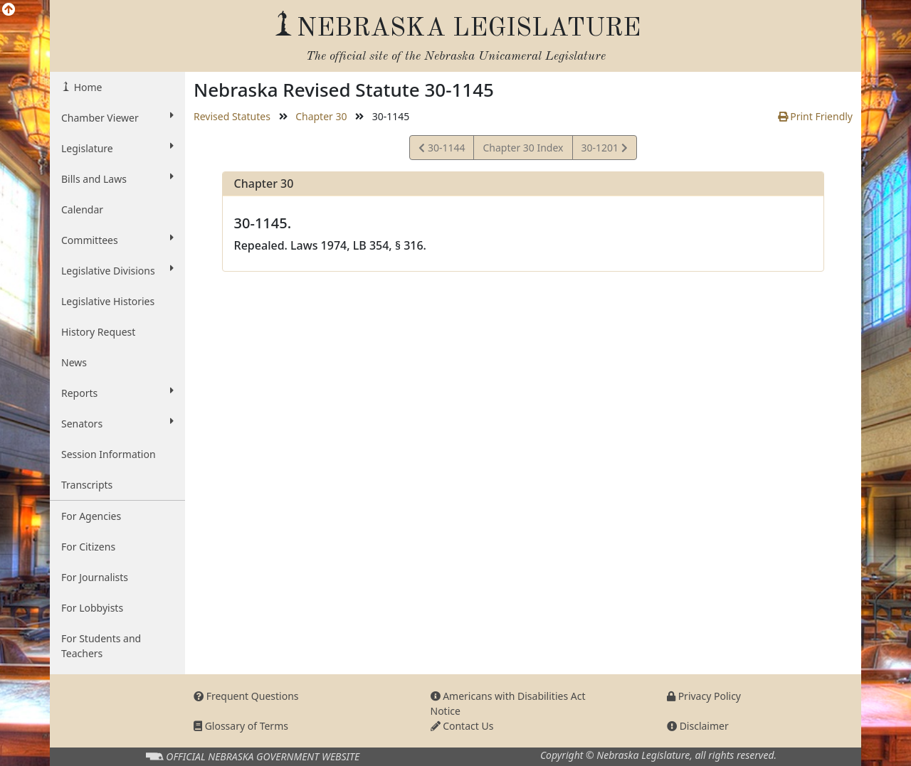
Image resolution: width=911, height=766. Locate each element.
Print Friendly (815, 116)
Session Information (108, 454)
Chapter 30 (321, 116)
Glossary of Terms (241, 726)
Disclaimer (698, 726)
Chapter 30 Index (523, 147)
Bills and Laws (117, 178)
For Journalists (94, 577)
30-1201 (604, 149)
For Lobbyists (92, 608)
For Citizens (88, 546)
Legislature (117, 148)
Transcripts (86, 484)
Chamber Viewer (117, 117)
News (74, 362)
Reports (117, 392)
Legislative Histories (107, 301)
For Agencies (91, 516)
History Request (98, 332)
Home (86, 87)
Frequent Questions (246, 696)
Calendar (82, 209)
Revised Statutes (232, 116)
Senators (117, 423)
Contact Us (462, 726)
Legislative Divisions (117, 270)
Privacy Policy (704, 696)
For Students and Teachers (101, 646)
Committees (117, 240)
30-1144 (441, 149)
